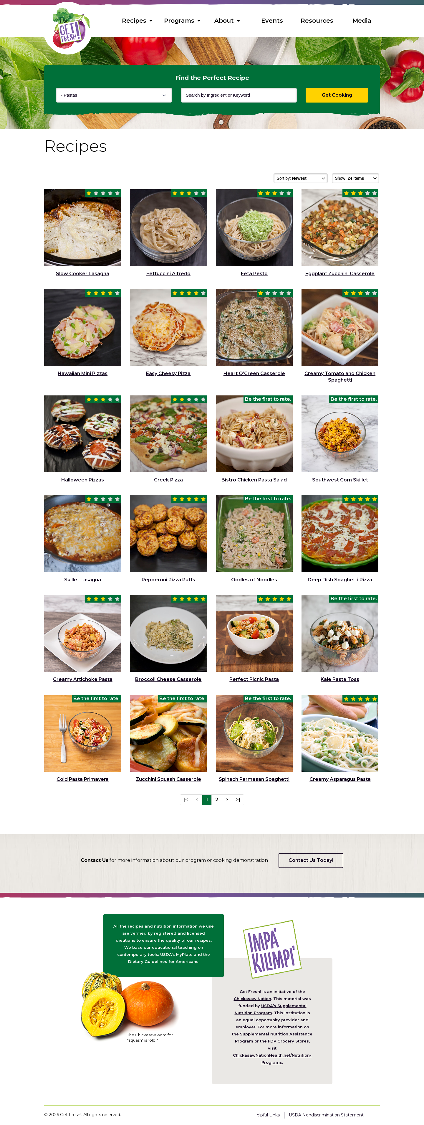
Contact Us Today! (311, 860)
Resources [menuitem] (317, 20)
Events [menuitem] (272, 20)
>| (238, 799)
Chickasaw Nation (252, 998)
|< (186, 799)
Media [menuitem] (361, 20)
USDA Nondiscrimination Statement (326, 1115)
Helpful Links (266, 1115)
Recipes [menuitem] (137, 20)
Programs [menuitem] (182, 20)
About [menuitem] (227, 20)
